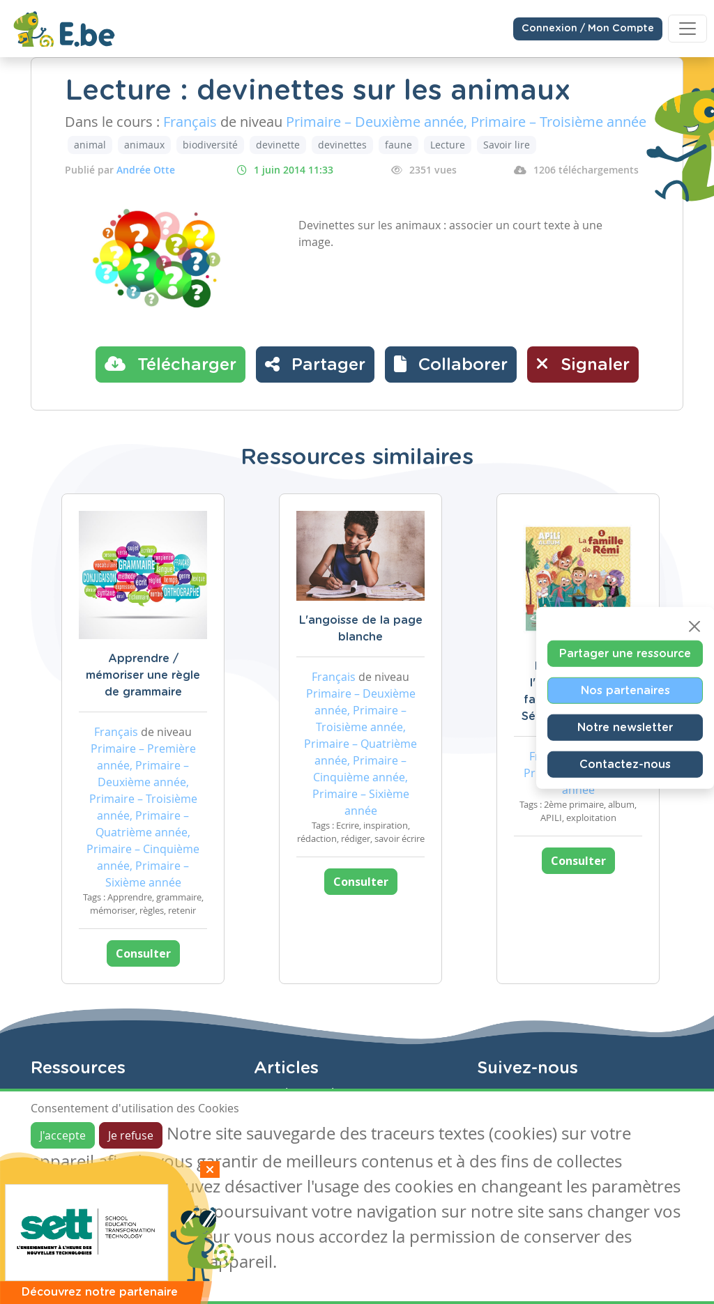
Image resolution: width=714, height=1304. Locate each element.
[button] (451, 364)
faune (398, 144)
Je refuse (130, 1135)
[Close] (694, 626)
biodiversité (210, 144)
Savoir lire (506, 144)
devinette (278, 144)
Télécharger (170, 363)
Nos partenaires (625, 690)
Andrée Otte (145, 169)
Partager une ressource (625, 653)
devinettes (342, 144)
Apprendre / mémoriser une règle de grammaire (143, 675)
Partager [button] (315, 363)
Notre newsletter (625, 726)
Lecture (447, 144)
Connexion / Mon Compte (588, 28)
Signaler (583, 363)
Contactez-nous (625, 763)
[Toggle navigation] (687, 29)
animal (90, 144)
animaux (144, 144)
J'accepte (63, 1135)
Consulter (143, 953)
